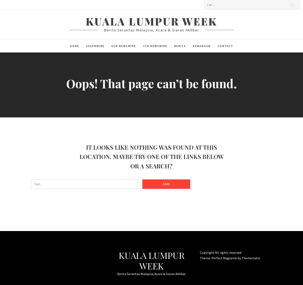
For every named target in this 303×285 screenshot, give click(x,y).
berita (180, 46)
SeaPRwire (95, 46)
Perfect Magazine (224, 258)
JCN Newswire (155, 46)
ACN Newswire (123, 46)
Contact (225, 46)
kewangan (202, 46)
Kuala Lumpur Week (151, 21)
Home (74, 46)
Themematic (251, 258)
